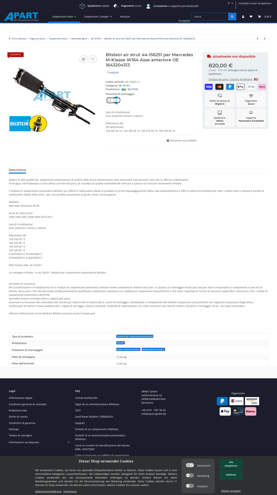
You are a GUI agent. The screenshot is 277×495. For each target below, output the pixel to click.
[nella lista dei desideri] (93, 59)
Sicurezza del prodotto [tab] (102, 170)
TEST (78, 410)
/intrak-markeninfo (86, 398)
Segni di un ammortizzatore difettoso (97, 404)
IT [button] (229, 3)
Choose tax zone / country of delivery (233, 79)
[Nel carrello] (11, 50)
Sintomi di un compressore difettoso (96, 429)
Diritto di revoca (18, 416)
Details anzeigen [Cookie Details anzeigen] (231, 491)
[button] (243, 16)
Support (80, 423)
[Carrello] (264, 16)
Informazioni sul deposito (24, 442)
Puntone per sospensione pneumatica (134, 336)
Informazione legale (20, 398)
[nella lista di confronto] (83, 59)
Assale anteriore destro (153, 349)
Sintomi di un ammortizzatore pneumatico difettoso (100, 437)
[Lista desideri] (251, 16)
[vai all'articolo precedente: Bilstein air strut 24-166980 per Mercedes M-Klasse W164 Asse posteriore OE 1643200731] (257, 38)
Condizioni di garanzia (22, 423)
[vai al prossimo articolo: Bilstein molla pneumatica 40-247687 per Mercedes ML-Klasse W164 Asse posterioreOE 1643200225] (264, 38)
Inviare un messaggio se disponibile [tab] (151, 170)
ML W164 (124, 85)
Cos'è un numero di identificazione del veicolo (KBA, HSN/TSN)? (102, 447)
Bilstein (120, 343)
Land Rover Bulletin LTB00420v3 (94, 416)
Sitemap (14, 429)
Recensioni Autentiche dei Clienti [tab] (56, 170)
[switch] (190, 465)
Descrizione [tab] (17, 170)
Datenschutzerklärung (48, 491)
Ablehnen (231, 474)
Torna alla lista (18, 38)
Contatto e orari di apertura (255, 3)
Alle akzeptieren (230, 464)
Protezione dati (18, 410)
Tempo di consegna (20, 435)
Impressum (70, 491)
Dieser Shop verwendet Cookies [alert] (106, 461)
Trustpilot (184, 20)
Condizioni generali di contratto (27, 404)
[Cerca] (209, 16)
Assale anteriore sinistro (128, 349)
